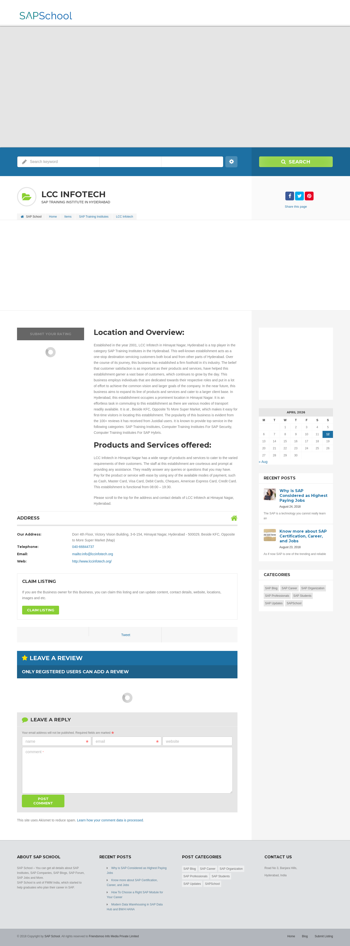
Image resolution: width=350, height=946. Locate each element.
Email (127, 741)
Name (57, 741)
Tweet (125, 635)
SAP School (52, 936)
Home (53, 216)
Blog (305, 936)
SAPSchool (294, 603)
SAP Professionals (277, 595)
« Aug (263, 462)
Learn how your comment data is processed (110, 820)
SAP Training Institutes (93, 216)
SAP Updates (274, 603)
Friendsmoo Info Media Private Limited (114, 936)
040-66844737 (83, 547)
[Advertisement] (163, 266)
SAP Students (302, 595)
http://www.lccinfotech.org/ (92, 561)
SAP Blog (271, 588)
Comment (35, 752)
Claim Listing (40, 610)
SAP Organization (312, 588)
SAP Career (289, 588)
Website (172, 741)
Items (67, 216)
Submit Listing (324, 936)
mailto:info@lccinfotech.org (92, 554)
